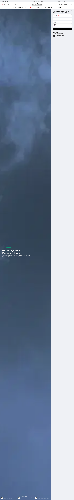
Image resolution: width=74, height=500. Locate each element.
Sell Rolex (44, 7)
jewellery (20, 7)
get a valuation (62, 28)
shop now (41, 1)
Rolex (26, 7)
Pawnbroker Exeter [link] (6, 9)
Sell (12, 4)
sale (31, 7)
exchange (59, 7)
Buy (9, 4)
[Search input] (64, 4)
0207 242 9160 (5, 1)
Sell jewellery (51, 7)
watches (14, 7)
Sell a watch (37, 7)
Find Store (59, 1)
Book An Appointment (66, 1)
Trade (15, 4)
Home (2, 9)
